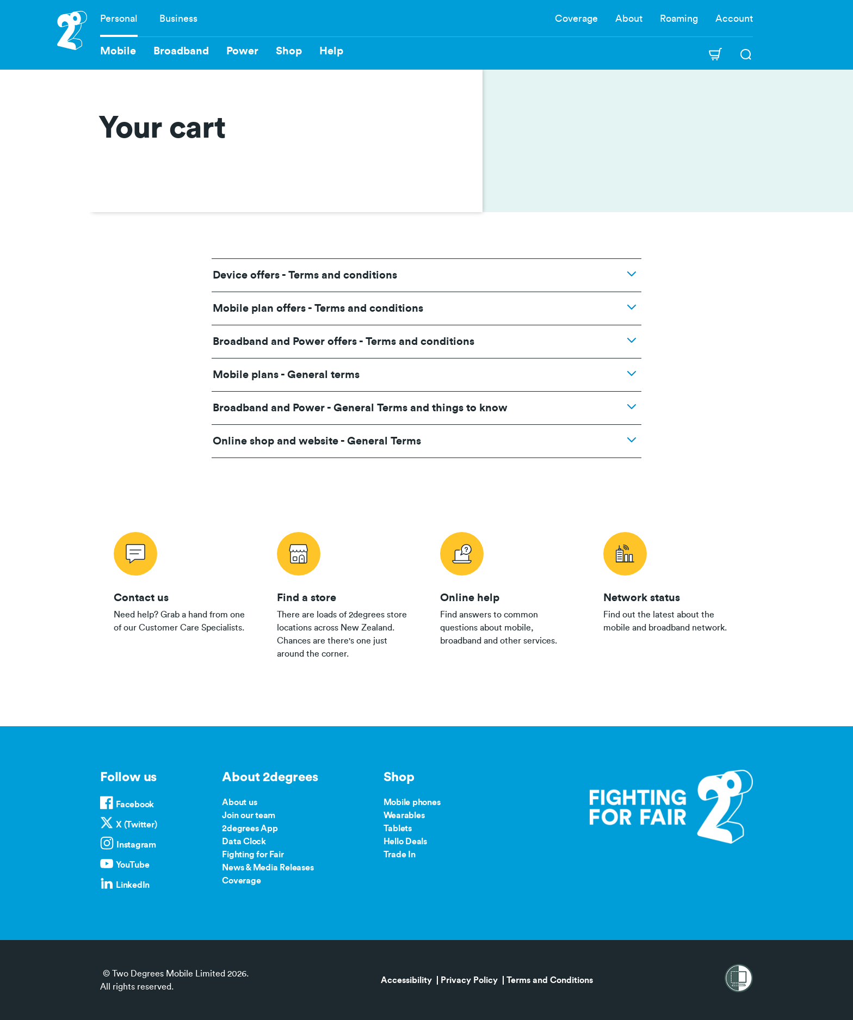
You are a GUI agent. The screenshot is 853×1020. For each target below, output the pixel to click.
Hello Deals (405, 841)
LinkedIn (133, 885)
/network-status (671, 593)
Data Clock (244, 841)
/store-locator (345, 593)
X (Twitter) (136, 824)
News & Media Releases (267, 867)
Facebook (135, 804)
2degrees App (249, 828)
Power (242, 51)
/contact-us (182, 593)
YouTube (132, 865)
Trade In (400, 854)
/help (508, 593)
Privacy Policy (469, 980)
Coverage (576, 18)
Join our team (248, 815)
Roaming (679, 18)
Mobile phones (412, 802)
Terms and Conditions (549, 980)
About (628, 18)
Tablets (398, 828)
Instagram (136, 844)
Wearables (404, 815)
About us (239, 802)
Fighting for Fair (252, 854)
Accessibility (406, 980)
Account (734, 18)
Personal (119, 18)
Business (178, 18)
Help (331, 51)
